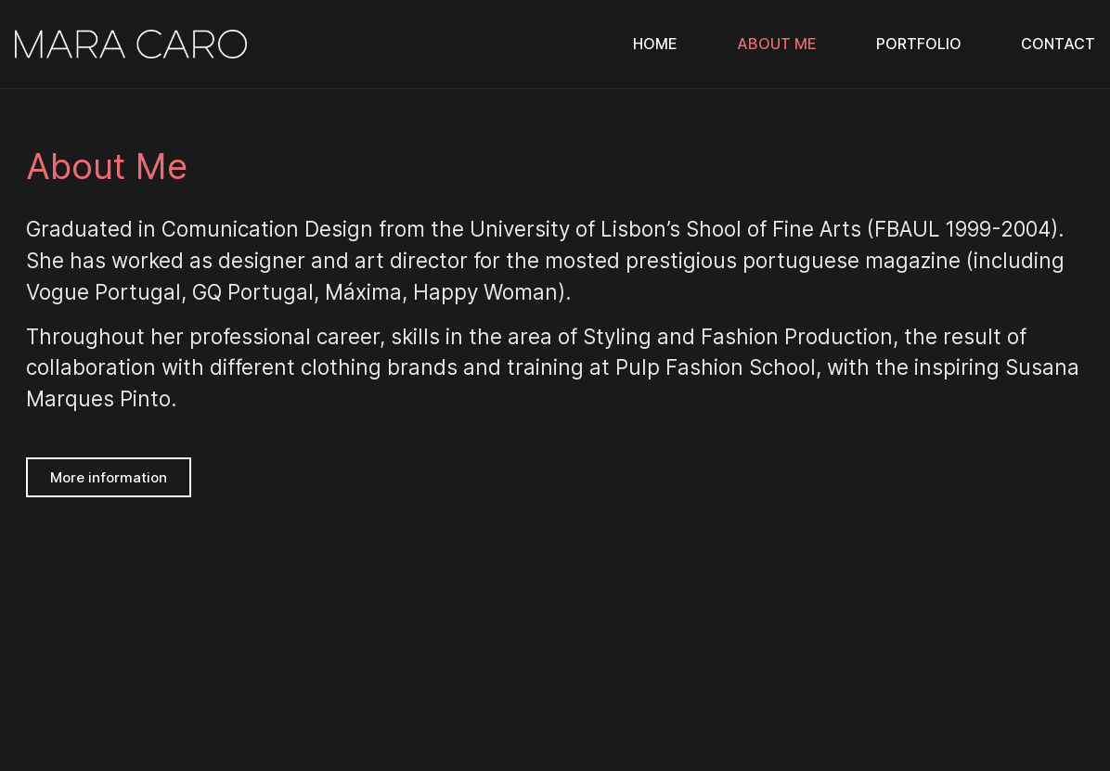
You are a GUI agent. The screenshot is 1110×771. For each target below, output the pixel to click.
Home (655, 43)
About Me (777, 43)
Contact (1058, 43)
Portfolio (919, 43)
